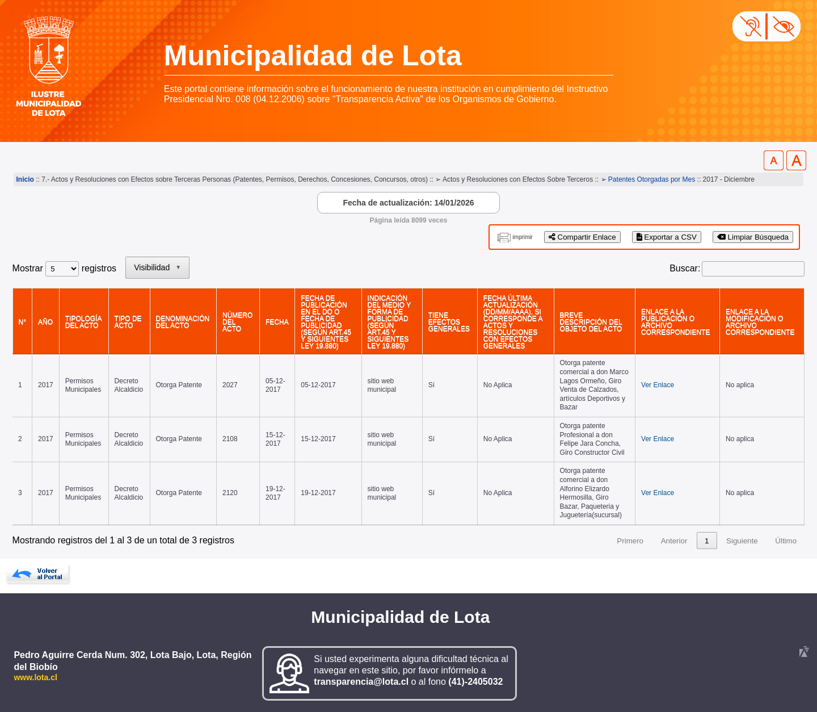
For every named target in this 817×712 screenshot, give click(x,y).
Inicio (25, 179)
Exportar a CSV (667, 237)
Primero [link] (630, 541)
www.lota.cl (35, 677)
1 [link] (707, 541)
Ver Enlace (657, 385)
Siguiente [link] (742, 541)
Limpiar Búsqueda (753, 237)
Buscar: (684, 268)
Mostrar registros (64, 268)
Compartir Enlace (582, 237)
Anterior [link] (674, 541)
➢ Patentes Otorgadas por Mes (648, 179)
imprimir (522, 237)
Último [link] (786, 541)
